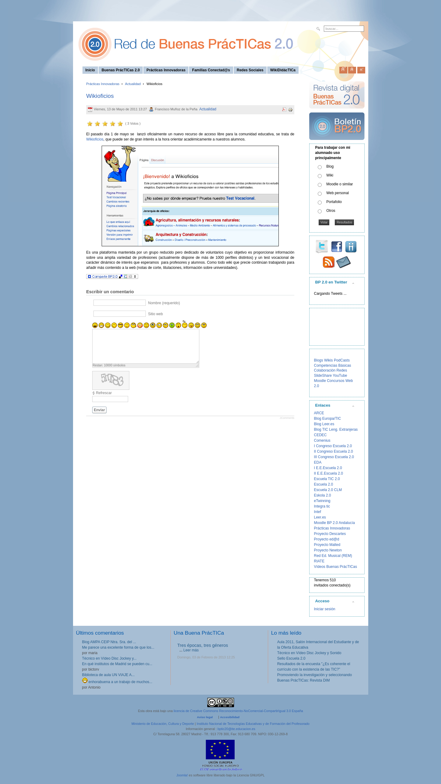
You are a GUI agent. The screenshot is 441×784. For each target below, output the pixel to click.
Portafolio (334, 202)
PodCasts (342, 360)
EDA (318, 462)
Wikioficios (100, 96)
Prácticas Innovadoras (102, 84)
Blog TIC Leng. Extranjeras (336, 429)
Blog (330, 166)
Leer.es (320, 517)
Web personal (337, 193)
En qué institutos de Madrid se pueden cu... (117, 664)
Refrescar (104, 393)
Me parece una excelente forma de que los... (118, 647)
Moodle (320, 381)
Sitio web (155, 314)
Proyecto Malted (327, 545)
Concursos (335, 381)
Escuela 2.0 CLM (328, 490)
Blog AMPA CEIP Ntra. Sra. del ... (109, 642)
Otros (330, 210)
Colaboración (325, 370)
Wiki (329, 175)
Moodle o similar (339, 184)
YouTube (340, 375)
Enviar (99, 410)
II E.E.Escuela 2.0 (328, 473)
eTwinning (322, 501)
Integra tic (322, 506)
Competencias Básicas (332, 365)
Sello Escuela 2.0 (291, 658)
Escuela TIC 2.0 (327, 479)
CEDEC (320, 435)
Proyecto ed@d (326, 539)
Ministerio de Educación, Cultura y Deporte (162, 723)
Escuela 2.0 (323, 484)
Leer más (191, 650)
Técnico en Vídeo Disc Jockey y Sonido (309, 653)
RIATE (319, 561)
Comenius (322, 440)
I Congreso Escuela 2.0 (333, 446)
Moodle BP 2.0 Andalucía (334, 523)
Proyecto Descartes (330, 534)
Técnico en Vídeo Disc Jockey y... (109, 658)
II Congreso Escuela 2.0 (333, 451)
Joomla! (182, 775)
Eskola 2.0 (322, 495)
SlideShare (323, 375)
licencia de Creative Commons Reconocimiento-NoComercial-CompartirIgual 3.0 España (238, 711)
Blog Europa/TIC (327, 418)
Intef (317, 512)
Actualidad (133, 84)
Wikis (328, 360)
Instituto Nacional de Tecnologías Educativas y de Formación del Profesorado (253, 723)
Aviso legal (205, 717)
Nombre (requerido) (164, 303)
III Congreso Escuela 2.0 (334, 457)
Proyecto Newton (328, 550)
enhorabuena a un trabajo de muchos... (117, 682)
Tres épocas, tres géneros (202, 645)
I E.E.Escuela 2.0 (328, 468)
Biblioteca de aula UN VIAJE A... (108, 675)
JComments (287, 417)
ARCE (319, 413)
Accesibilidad (230, 717)
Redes (342, 370)
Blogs (318, 360)
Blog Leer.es (324, 424)
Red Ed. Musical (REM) (333, 556)
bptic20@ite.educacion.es (236, 729)
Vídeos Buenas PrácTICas (335, 567)
